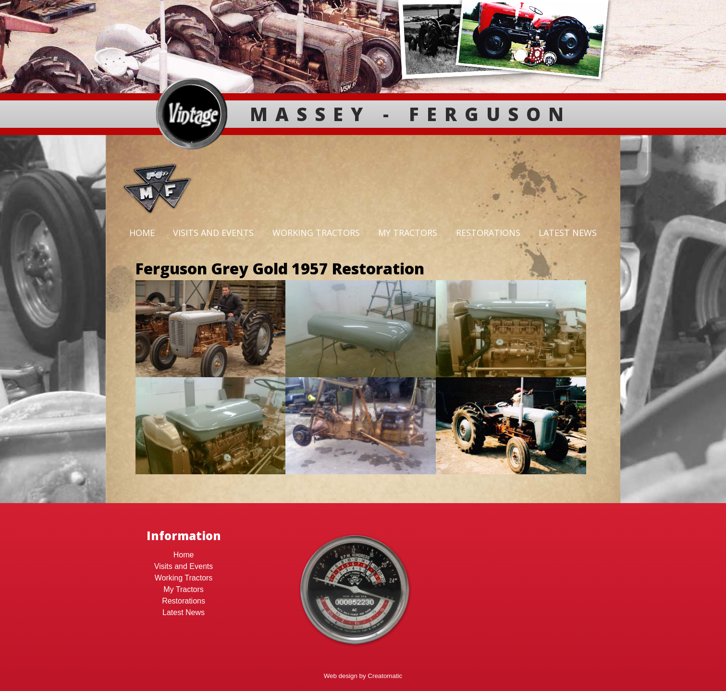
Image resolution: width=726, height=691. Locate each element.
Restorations (488, 232)
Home (142, 232)
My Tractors (407, 232)
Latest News (568, 232)
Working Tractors (316, 232)
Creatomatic (385, 675)
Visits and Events (213, 232)
